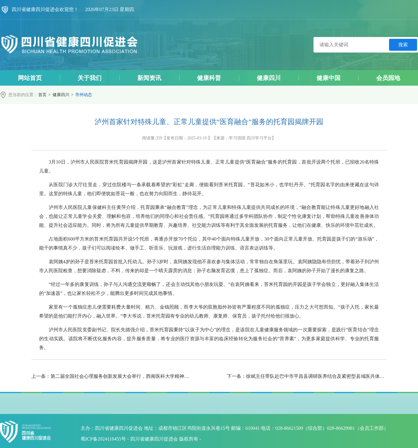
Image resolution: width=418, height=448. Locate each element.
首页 (42, 95)
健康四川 (61, 95)
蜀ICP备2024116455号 (103, 438)
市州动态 (83, 95)
